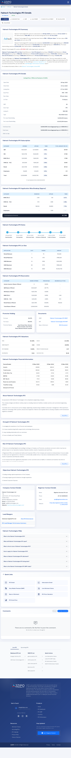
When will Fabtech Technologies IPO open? (15, 551)
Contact (59, 755)
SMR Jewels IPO (31, 681)
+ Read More (64, 421)
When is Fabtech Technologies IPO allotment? (16, 566)
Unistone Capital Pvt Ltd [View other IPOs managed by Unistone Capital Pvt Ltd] (39, 62)
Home (3, 7)
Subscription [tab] (16, 19)
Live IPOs (39, 725)
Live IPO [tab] (14, 658)
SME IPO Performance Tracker (52, 674)
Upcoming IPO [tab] (24, 658)
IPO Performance (41, 727)
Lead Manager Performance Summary (34, 64)
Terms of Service (15, 748)
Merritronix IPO (31, 677)
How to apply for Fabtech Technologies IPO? (16, 561)
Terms (53, 755)
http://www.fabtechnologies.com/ (15, 513)
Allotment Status (15, 737)
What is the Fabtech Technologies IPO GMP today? (17, 576)
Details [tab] (5, 19)
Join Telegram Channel (48, 744)
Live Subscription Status (51, 666)
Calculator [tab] (6, 23)
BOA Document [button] (63, 329)
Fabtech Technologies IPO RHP (59, 326)
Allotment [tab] (38, 19)
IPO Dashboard (40, 720)
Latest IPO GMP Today (50, 669)
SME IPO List (31, 663)
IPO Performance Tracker (51, 671)
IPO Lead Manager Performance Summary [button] (14, 532)
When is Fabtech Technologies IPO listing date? (16, 571)
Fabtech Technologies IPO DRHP (59, 323)
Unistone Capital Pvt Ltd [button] (9, 527)
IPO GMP (39, 722)
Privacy (48, 755)
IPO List (9, 7)
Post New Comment (63, 621)
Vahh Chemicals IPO (32, 674)
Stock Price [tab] (19, 23)
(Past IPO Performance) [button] (27, 527)
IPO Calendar (14, 742)
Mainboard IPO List (15, 663)
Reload (54, 621)
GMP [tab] (28, 19)
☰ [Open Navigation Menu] (68, 2)
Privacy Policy (14, 745)
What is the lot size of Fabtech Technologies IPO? (17, 556)
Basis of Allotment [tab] (52, 19)
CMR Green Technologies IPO (17, 670)
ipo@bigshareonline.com (61, 508)
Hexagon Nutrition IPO (15, 666)
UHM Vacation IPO (32, 670)
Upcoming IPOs (15, 740)
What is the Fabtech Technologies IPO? (14, 546)
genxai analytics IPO (32, 666)
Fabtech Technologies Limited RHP (31, 67)
